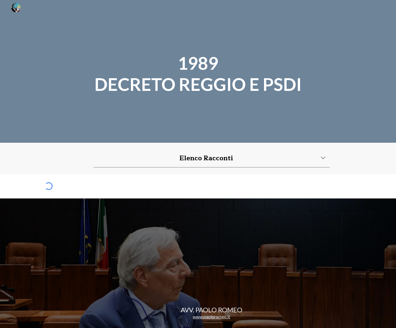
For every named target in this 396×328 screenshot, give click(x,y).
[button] (323, 158)
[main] (198, 71)
